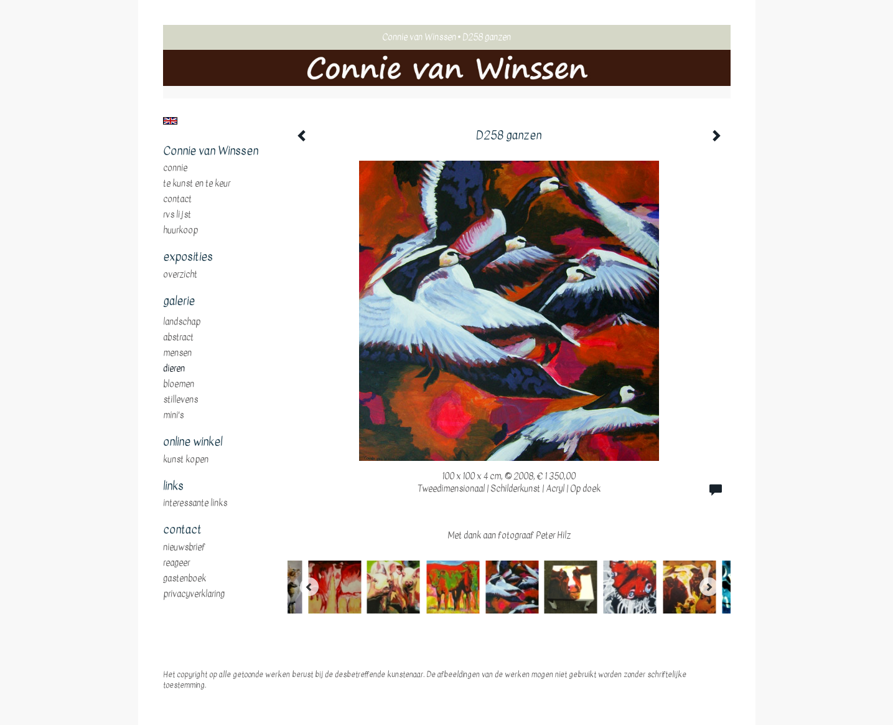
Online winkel (192, 442)
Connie (175, 168)
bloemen (178, 384)
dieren (174, 368)
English (170, 121)
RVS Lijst (177, 215)
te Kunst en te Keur (196, 184)
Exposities (188, 257)
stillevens (180, 400)
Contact (177, 199)
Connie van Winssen (419, 37)
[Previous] (309, 586)
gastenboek (184, 578)
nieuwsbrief (184, 547)
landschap (181, 322)
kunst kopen (185, 459)
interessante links (195, 503)
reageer (176, 563)
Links (173, 486)
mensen (177, 353)
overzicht (180, 274)
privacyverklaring (194, 594)
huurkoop (180, 230)
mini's (173, 415)
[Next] (708, 586)
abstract (178, 337)
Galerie (179, 301)
